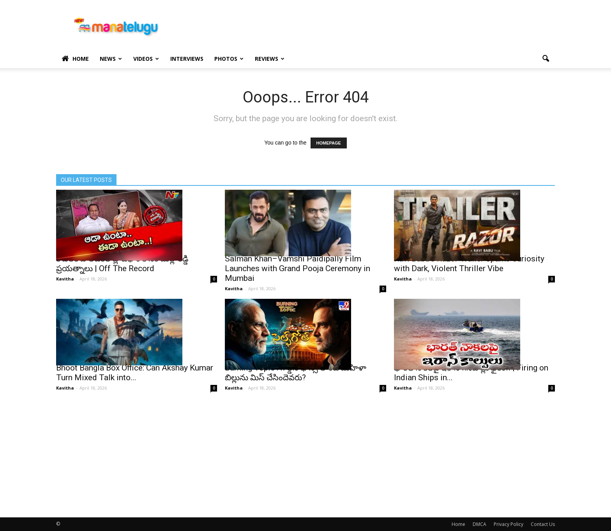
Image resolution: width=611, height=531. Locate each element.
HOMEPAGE (328, 143)
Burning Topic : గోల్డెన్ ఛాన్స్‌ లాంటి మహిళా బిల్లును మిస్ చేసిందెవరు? (295, 372)
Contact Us (543, 524)
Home (75, 59)
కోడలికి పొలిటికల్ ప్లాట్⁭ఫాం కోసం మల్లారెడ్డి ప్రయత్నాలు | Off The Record (122, 263)
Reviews (269, 58)
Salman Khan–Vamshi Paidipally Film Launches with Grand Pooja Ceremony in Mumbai (297, 268)
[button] (545, 58)
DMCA (479, 524)
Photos (229, 58)
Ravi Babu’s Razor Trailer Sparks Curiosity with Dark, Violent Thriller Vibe (469, 263)
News (111, 58)
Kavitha (65, 279)
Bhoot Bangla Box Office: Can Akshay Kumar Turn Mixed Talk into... (134, 372)
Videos (146, 58)
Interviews (186, 58)
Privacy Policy (508, 524)
